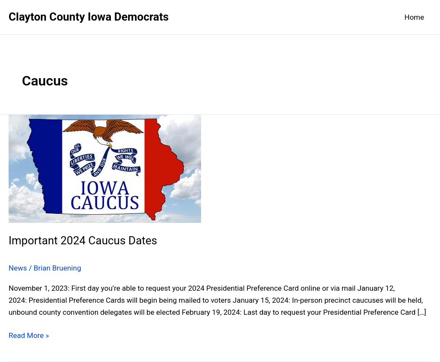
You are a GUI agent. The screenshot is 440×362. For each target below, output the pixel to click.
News (18, 268)
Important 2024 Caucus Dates (83, 240)
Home (414, 17)
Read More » (29, 335)
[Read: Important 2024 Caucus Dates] (105, 168)
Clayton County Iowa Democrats (89, 16)
